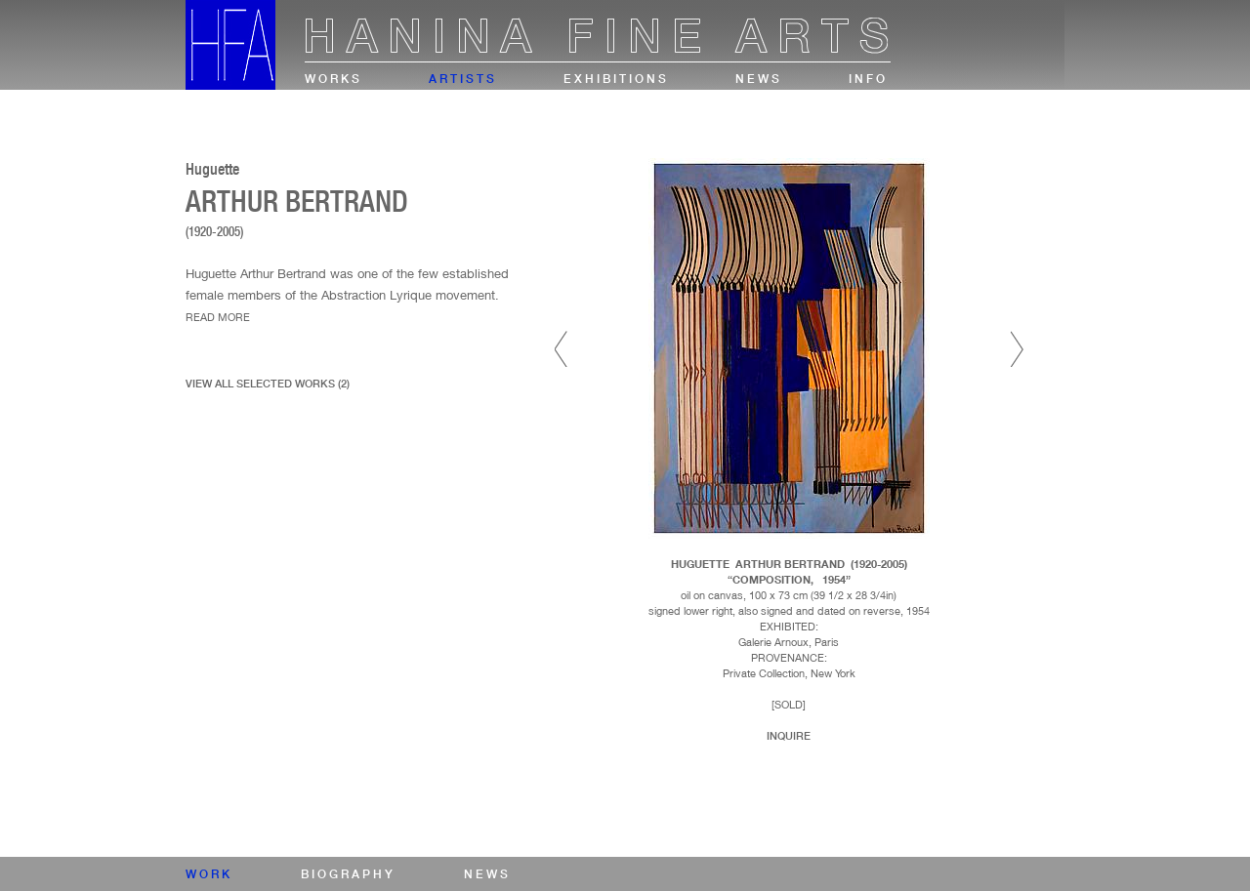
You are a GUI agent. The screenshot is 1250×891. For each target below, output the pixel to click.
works (333, 78)
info (868, 78)
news (758, 78)
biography (348, 874)
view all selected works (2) (268, 383)
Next (1017, 349)
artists (463, 78)
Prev (561, 349)
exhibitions (616, 78)
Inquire (789, 736)
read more (218, 316)
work (209, 874)
